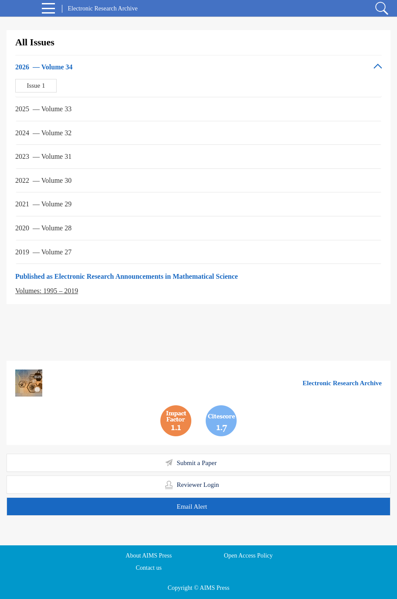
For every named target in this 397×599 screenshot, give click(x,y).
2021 (43, 204)
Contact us (149, 568)
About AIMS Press (149, 555)
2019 (43, 252)
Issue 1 (36, 85)
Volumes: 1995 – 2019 (46, 290)
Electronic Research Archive (342, 383)
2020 (43, 228)
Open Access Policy (248, 555)
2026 (44, 67)
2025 (43, 109)
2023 (43, 156)
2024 (43, 133)
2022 (43, 180)
